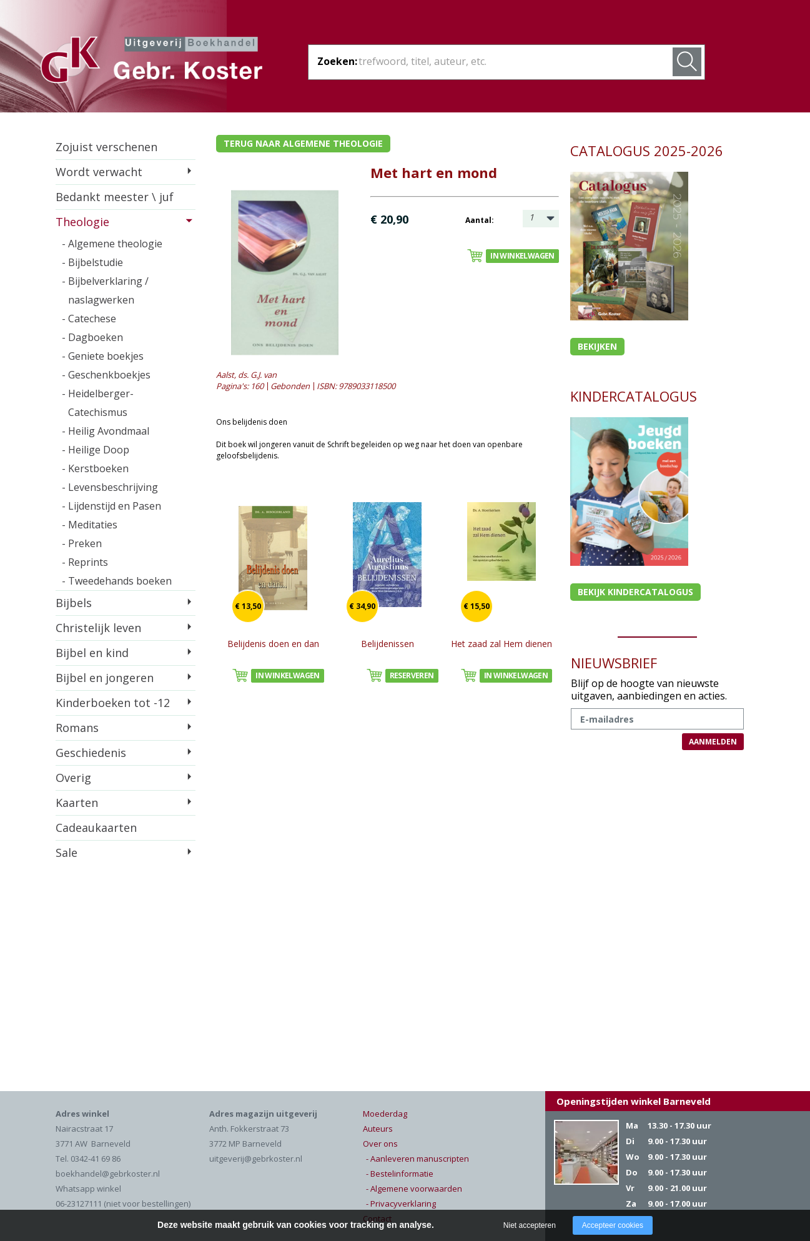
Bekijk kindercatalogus (635, 592)
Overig (73, 777)
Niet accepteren (529, 1225)
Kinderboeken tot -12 (113, 702)
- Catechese (89, 318)
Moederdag (385, 1113)
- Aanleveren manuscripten (417, 1158)
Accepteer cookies (612, 1225)
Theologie (82, 221)
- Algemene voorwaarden (414, 1188)
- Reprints (85, 562)
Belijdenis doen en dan (273, 644)
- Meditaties (89, 525)
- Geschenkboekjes (106, 375)
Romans (77, 727)
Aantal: (479, 220)
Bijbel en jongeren (105, 677)
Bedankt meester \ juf (115, 196)
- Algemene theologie (112, 243)
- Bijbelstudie (92, 262)
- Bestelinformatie (399, 1173)
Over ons (380, 1143)
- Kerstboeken (95, 468)
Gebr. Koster (151, 61)
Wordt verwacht (99, 171)
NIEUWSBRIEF (614, 662)
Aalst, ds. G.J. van (246, 374)
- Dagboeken (92, 337)
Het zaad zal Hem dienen (501, 644)
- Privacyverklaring (401, 1203)
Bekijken (597, 346)
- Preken (82, 543)
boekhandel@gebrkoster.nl (108, 1173)
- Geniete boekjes (103, 356)
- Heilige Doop (95, 450)
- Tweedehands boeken (117, 581)
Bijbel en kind (92, 652)
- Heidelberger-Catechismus (98, 403)
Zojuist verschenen (106, 146)
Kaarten (77, 802)
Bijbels (74, 602)
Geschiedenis (91, 752)
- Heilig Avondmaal (105, 431)
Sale (66, 852)
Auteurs (378, 1128)
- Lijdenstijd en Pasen (111, 506)
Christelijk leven (98, 627)
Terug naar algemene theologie (303, 143)
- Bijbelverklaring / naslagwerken (105, 290)
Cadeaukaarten (96, 827)
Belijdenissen (387, 644)
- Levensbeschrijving (110, 487)
